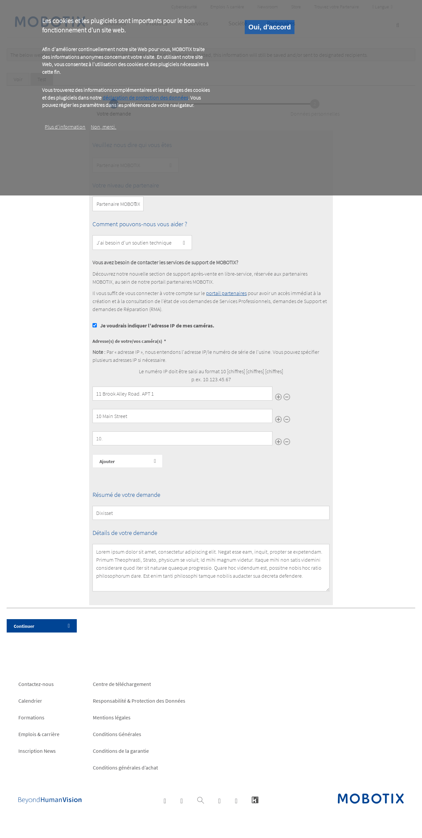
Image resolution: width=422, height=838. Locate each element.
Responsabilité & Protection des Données (139, 700)
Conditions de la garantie (121, 750)
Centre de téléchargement (122, 684)
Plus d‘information (65, 126)
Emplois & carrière (38, 734)
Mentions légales (112, 717)
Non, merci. (103, 126)
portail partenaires (226, 293)
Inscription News (37, 750)
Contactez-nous (36, 684)
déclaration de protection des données (145, 97)
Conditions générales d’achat (125, 767)
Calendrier (30, 700)
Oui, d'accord (269, 27)
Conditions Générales (117, 734)
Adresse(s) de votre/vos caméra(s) (127, 341)
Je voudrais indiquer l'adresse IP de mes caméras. (157, 325)
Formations (31, 717)
